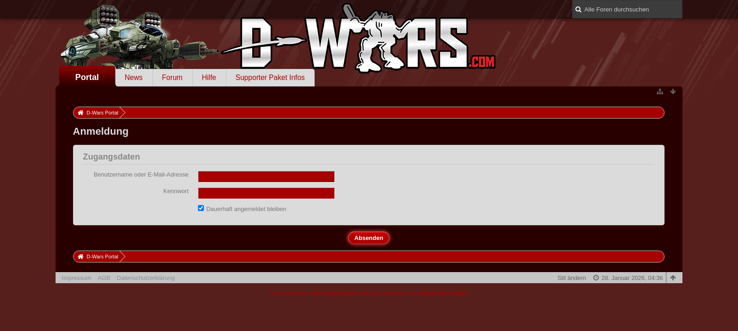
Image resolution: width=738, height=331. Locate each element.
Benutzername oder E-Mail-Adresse (141, 174)
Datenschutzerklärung (146, 277)
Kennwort (176, 191)
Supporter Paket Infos (270, 77)
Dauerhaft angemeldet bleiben (242, 208)
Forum (172, 77)
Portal (87, 77)
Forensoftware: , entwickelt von (369, 293)
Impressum (76, 277)
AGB (104, 277)
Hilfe (209, 77)
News (134, 77)
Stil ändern (572, 277)
